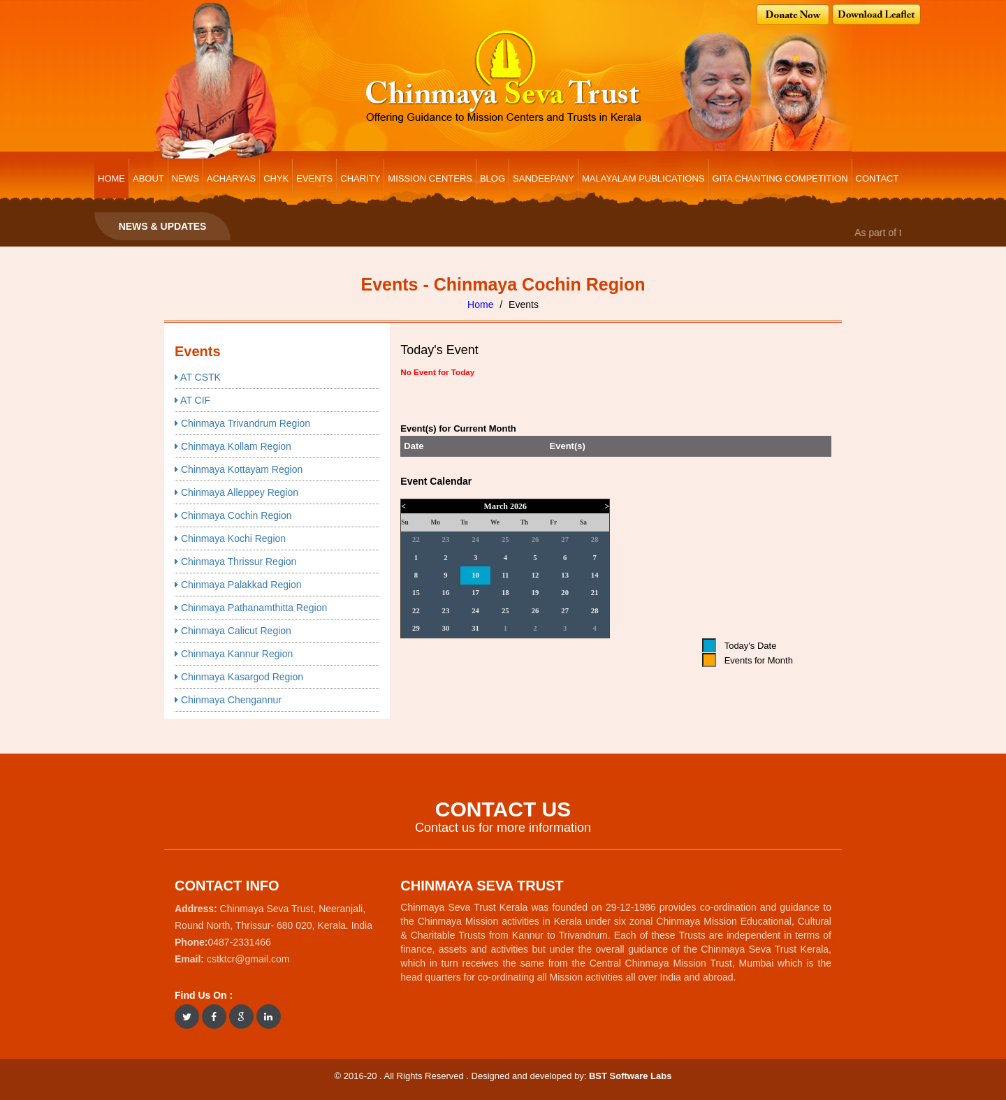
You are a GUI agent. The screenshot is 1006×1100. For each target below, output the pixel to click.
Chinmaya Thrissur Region (235, 561)
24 (475, 539)
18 (505, 592)
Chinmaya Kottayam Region (238, 469)
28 (595, 539)
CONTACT (877, 178)
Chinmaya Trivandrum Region (242, 423)
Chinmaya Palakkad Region (238, 584)
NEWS (185, 178)
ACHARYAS (231, 178)
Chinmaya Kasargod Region (239, 676)
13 (565, 575)
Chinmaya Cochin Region (233, 515)
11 (505, 575)
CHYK (276, 178)
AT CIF (192, 400)
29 (416, 628)
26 (535, 539)
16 (446, 592)
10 (475, 575)
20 (565, 592)
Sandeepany (543, 178)
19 (535, 592)
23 (446, 539)
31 (475, 628)
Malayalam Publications (643, 178)
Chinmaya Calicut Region (233, 630)
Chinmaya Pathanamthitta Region (251, 607)
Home (480, 304)
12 (535, 575)
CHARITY (360, 178)
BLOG (492, 178)
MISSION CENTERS (430, 178)
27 (565, 539)
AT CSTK (198, 377)
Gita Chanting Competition (780, 178)
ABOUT (148, 178)
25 (505, 539)
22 (416, 539)
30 (446, 628)
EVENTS (314, 178)
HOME (111, 178)
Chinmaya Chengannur (228, 699)
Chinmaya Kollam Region (233, 446)
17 (475, 592)
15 (416, 592)
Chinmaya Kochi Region (230, 538)
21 (595, 592)
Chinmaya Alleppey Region (236, 492)
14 (595, 575)
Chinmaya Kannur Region (234, 653)
